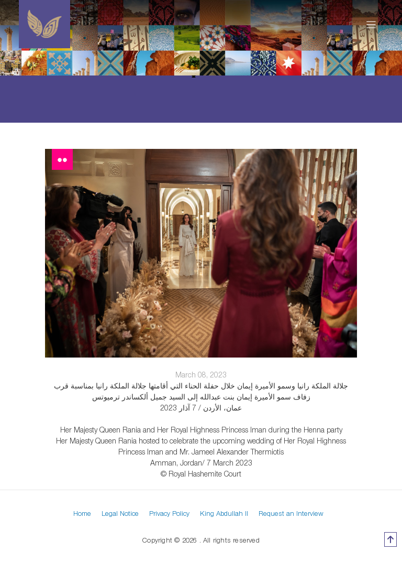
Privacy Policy (169, 513)
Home (82, 513)
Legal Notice (120, 513)
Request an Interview (291, 513)
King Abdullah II (224, 513)
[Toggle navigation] (371, 24)
